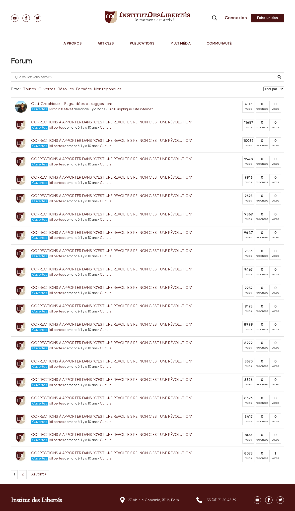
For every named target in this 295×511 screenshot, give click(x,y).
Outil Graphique (120, 109)
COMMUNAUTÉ (219, 43)
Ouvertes (46, 89)
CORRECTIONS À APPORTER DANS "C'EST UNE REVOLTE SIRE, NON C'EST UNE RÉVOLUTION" (111, 122)
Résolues (66, 89)
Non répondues (108, 89)
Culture (106, 127)
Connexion (236, 18)
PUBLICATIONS (142, 43)
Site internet (143, 109)
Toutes (29, 89)
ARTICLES (106, 43)
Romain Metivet (61, 109)
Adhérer (267, 18)
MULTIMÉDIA (180, 43)
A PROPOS (73, 43)
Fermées (84, 89)
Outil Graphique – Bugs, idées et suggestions (72, 104)
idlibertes (56, 127)
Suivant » (39, 474)
